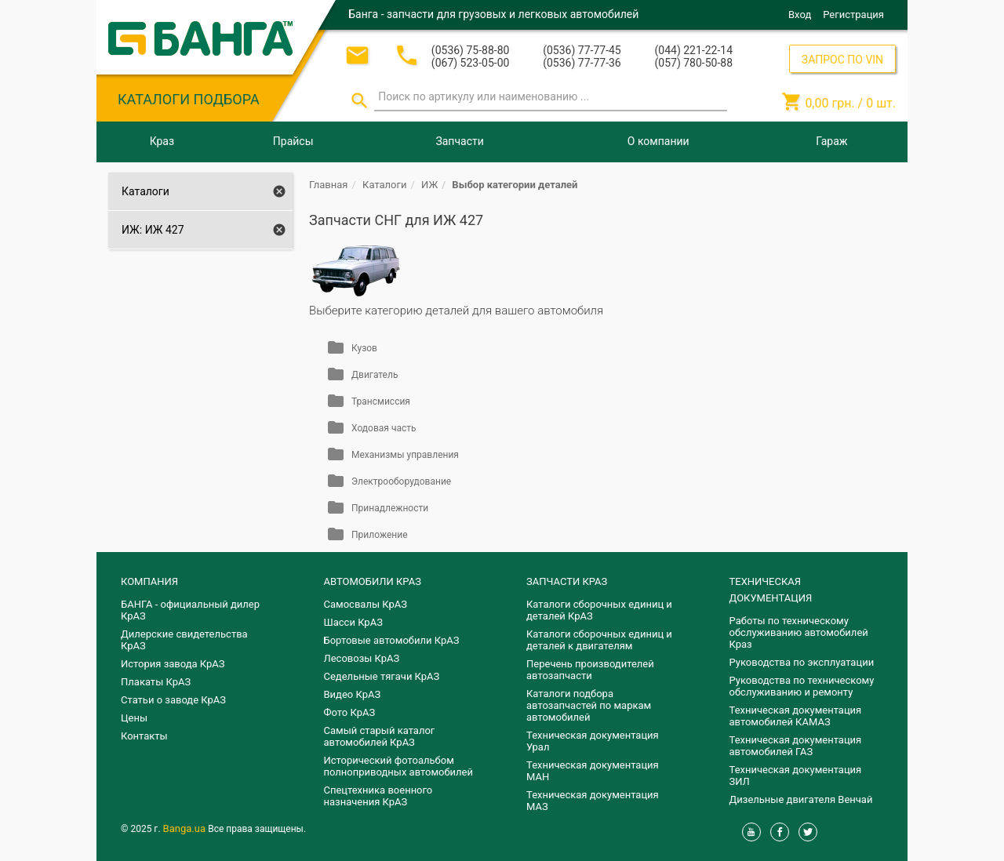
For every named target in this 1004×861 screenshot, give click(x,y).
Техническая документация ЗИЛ (795, 775)
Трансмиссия (380, 401)
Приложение (379, 534)
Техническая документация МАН (592, 771)
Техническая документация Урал (592, 741)
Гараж (831, 141)
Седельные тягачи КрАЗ (382, 676)
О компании (658, 141)
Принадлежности (389, 508)
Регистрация (853, 14)
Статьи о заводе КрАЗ (173, 700)
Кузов (364, 348)
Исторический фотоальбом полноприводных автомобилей (398, 766)
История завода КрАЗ (173, 664)
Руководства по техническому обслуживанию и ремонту (802, 686)
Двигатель (374, 374)
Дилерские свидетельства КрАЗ (184, 640)
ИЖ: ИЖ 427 (153, 229)
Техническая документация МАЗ (592, 800)
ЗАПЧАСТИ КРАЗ (566, 581)
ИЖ (429, 185)
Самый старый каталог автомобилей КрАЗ (379, 736)
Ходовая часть (383, 428)
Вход (799, 14)
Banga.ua (186, 828)
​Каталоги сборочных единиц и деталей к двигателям (599, 640)
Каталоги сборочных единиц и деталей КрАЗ (599, 610)
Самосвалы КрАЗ (365, 604)
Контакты (144, 736)
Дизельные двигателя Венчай (801, 799)
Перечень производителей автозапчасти (590, 669)
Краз (162, 141)
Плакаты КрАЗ (156, 682)
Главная (328, 185)
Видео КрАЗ (352, 694)
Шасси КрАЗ (353, 622)
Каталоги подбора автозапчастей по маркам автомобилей (588, 705)
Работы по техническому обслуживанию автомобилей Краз (798, 632)
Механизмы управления (405, 454)
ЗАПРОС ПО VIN (842, 59)
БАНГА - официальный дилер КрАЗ (190, 610)
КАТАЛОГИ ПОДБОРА (189, 99)
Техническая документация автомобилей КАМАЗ (795, 716)
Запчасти (459, 141)
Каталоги (145, 191)
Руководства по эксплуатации (802, 662)
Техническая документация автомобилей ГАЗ (795, 745)
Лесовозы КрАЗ (362, 658)
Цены (134, 718)
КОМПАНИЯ (149, 581)
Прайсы (293, 141)
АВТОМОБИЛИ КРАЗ (372, 581)
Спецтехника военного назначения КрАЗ (378, 796)
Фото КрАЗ (350, 712)
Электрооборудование (401, 481)
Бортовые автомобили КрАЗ (392, 640)
